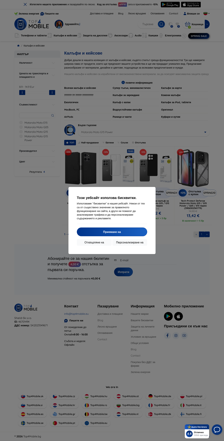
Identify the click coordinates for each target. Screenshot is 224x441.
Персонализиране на (130, 242)
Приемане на (112, 232)
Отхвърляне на (94, 242)
